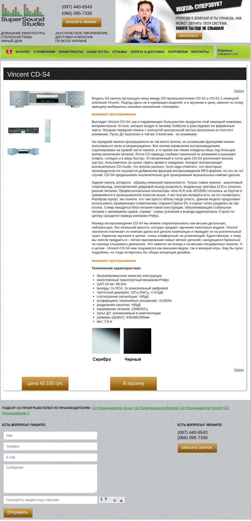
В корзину (133, 383)
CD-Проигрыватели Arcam (112, 408)
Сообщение (50, 478)
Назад (239, 91)
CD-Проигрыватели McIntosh (156, 408)
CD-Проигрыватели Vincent (201, 408)
